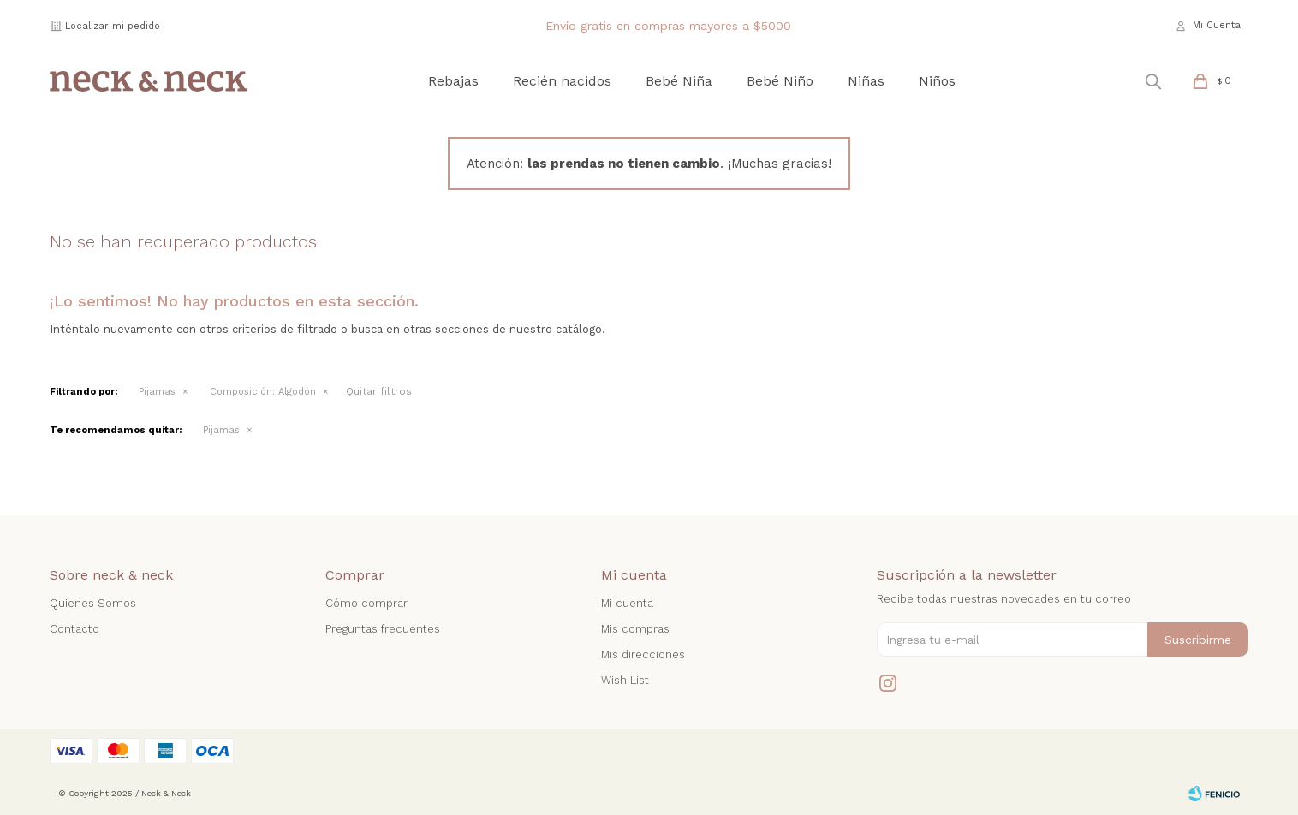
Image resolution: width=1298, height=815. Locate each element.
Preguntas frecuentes (382, 628)
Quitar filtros (379, 391)
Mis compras (635, 628)
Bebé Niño (780, 81)
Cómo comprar (366, 603)
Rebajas (453, 81)
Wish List (625, 680)
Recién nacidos (562, 81)
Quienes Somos (93, 603)
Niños (937, 81)
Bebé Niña (679, 81)
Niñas (866, 81)
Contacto (74, 628)
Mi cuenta (627, 603)
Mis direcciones (643, 654)
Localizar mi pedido (112, 26)
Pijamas (157, 391)
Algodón (263, 391)
